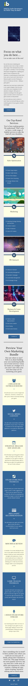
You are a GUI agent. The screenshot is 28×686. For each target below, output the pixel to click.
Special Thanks (14, 684)
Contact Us (9, 110)
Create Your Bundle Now (13, 642)
